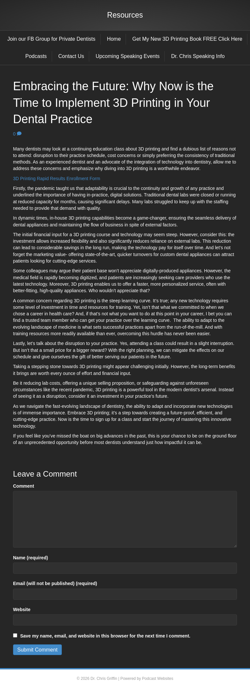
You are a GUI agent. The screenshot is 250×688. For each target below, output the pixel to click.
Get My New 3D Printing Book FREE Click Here (187, 39)
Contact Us (71, 56)
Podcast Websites (157, 678)
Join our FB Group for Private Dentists (51, 39)
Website (21, 609)
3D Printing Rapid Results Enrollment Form (56, 178)
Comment (23, 486)
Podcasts (36, 56)
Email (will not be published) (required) (55, 583)
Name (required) (30, 557)
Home (114, 39)
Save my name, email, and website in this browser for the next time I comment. (105, 635)
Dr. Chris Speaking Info (198, 56)
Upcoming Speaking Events (128, 56)
